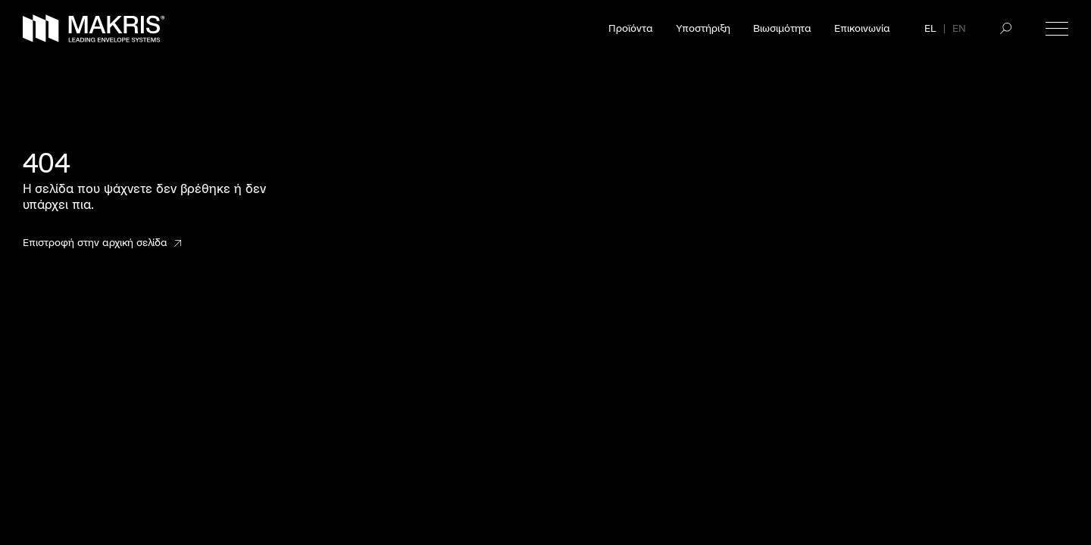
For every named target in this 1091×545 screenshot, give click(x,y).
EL (930, 29)
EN (959, 29)
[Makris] (94, 28)
